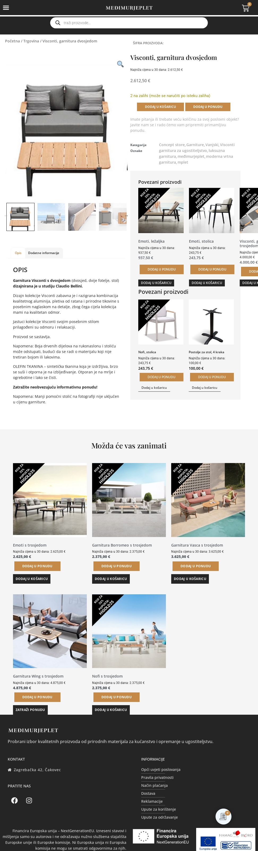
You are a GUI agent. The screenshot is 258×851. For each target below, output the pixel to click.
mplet (183, 162)
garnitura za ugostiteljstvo (183, 150)
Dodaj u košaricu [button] (156, 283)
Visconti (227, 144)
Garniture (195, 144)
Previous (5, 215)
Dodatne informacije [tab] (43, 253)
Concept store (172, 144)
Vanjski (211, 144)
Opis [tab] (18, 253)
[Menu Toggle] (6, 7)
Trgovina (31, 40)
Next (126, 215)
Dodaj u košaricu (160, 106)
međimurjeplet (191, 156)
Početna (12, 40)
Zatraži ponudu (30, 710)
